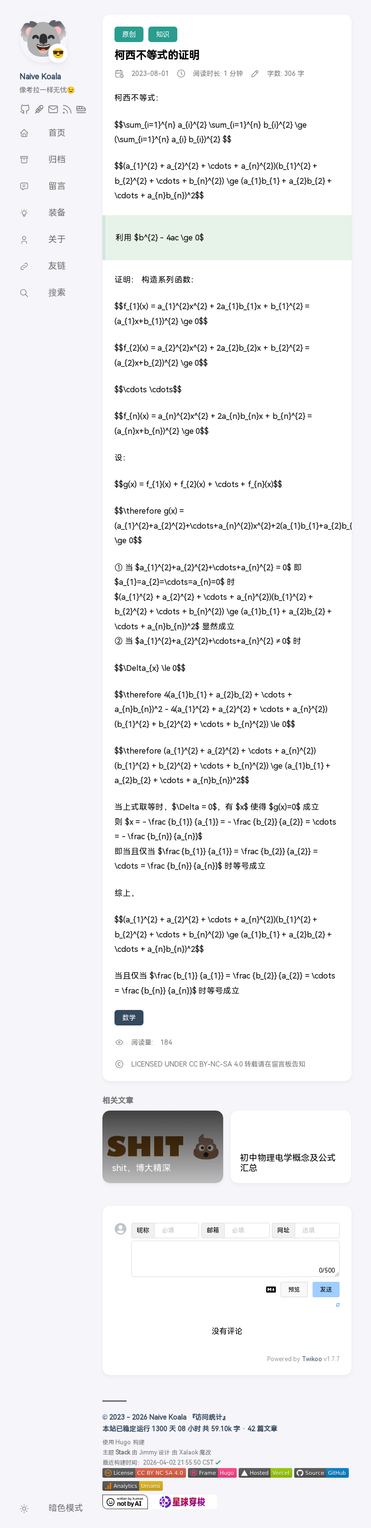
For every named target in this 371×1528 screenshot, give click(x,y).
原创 (129, 34)
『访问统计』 (208, 1417)
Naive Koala (40, 77)
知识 (163, 34)
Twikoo (312, 1359)
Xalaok (188, 1452)
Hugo (123, 1442)
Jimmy (148, 1452)
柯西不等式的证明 (157, 55)
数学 (129, 1018)
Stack (122, 1452)
